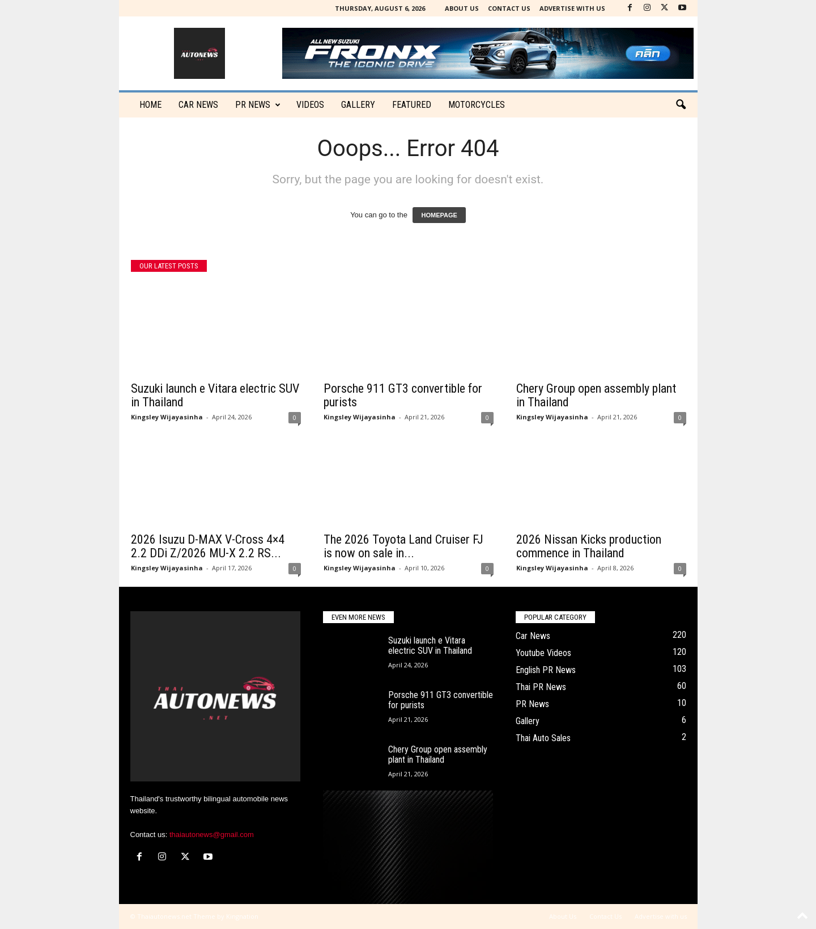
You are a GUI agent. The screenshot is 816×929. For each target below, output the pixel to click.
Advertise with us (572, 8)
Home (150, 104)
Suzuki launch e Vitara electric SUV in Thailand (215, 395)
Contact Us (509, 8)
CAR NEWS (198, 104)
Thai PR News (541, 687)
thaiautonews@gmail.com (211, 834)
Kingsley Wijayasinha (167, 417)
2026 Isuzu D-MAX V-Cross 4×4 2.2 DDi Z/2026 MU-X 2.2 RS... (207, 546)
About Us (462, 8)
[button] (680, 105)
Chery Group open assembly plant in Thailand (596, 395)
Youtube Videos (543, 653)
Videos (310, 104)
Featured (411, 104)
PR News (257, 105)
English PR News (546, 670)
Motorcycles (476, 104)
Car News (533, 635)
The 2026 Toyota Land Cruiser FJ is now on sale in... (403, 546)
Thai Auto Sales (543, 738)
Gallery (358, 104)
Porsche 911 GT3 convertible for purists (403, 395)
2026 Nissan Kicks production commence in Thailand (588, 546)
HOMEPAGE (439, 215)
